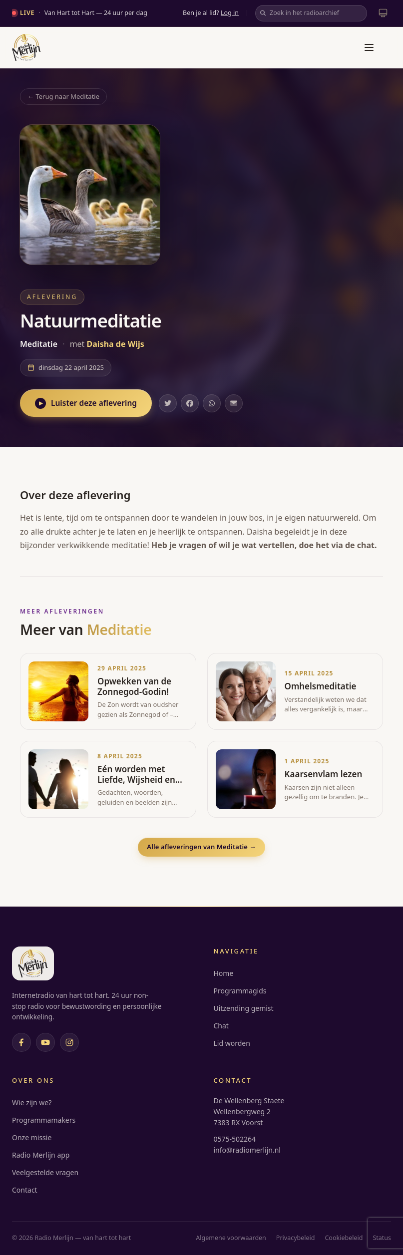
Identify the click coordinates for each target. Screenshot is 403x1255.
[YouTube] (45, 1042)
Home (224, 973)
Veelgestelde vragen (45, 1172)
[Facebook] (21, 1042)
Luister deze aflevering (86, 403)
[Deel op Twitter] (168, 403)
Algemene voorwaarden (231, 1238)
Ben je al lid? (211, 12)
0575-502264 (235, 1139)
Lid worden (232, 1043)
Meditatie (39, 343)
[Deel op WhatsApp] (212, 403)
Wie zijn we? (31, 1102)
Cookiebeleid (344, 1238)
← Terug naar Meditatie (63, 96)
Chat (221, 1025)
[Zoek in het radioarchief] (311, 13)
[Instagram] (69, 1042)
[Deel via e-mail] (234, 403)
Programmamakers (43, 1120)
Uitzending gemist (244, 1008)
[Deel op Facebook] (190, 403)
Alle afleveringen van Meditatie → (201, 846)
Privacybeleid (295, 1238)
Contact (24, 1190)
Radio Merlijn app (40, 1155)
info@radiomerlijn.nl (247, 1150)
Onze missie (31, 1137)
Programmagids (240, 990)
